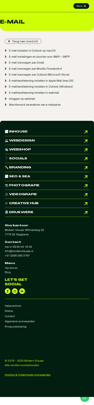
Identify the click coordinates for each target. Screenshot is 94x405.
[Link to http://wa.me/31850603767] (84, 397)
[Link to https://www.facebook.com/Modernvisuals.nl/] (7, 291)
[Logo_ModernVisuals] (25, 5)
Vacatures (11, 267)
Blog (8, 272)
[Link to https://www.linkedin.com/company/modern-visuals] (22, 291)
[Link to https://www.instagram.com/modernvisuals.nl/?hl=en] (15, 291)
